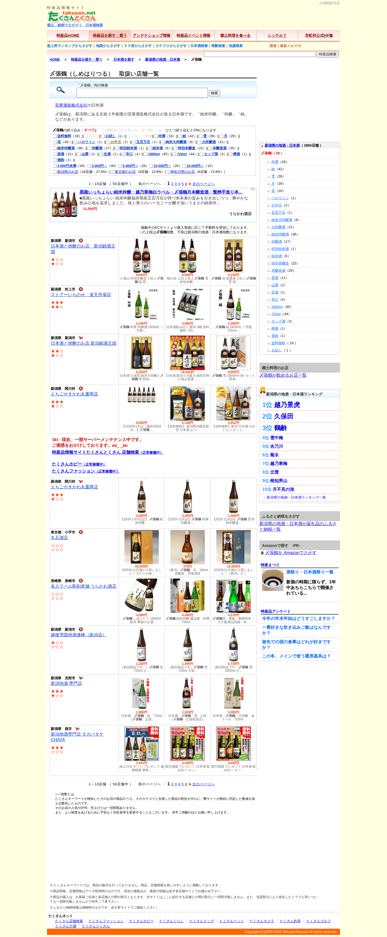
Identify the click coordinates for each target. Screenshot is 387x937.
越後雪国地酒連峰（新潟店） (79, 635)
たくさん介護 (65, 926)
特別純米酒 (126, 148)
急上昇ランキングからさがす (69, 46)
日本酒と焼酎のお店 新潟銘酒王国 (83, 343)
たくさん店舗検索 (69, 921)
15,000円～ (193, 166)
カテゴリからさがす (171, 46)
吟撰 (159, 136)
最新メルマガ (290, 46)
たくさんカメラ (262, 921)
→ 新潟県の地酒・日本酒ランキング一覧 (294, 497)
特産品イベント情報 (193, 35)
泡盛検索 (236, 46)
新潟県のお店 (65, 172)
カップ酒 (208, 154)
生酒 (105, 154)
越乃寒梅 (278, 463)
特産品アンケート (276, 611)
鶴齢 (280, 427)
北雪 (274, 472)
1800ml (152, 154)
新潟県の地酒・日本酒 (282, 145)
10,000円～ (160, 166)
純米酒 (155, 148)
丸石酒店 (59, 537)
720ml (179, 154)
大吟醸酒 (206, 142)
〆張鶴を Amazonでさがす (288, 552)
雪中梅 (276, 437)
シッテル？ (277, 35)
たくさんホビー (141, 921)
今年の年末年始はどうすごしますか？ (298, 618)
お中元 (276, 205)
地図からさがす (108, 46)
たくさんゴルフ (318, 921)
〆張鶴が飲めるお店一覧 (283, 375)
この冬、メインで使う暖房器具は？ (296, 656)
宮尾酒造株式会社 (71, 105)
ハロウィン (84, 142)
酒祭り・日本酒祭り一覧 (310, 572)
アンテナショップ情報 (151, 35)
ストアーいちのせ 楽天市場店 (81, 294)
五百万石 (141, 142)
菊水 (274, 455)
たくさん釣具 (290, 921)
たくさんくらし (171, 921)
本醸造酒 (217, 148)
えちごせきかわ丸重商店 (74, 394)
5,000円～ (128, 166)
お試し (108, 136)
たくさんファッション (106, 921)
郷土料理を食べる (235, 35)
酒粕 (58, 160)
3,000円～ (97, 166)
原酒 (58, 154)
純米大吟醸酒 (174, 142)
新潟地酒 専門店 (66, 683)
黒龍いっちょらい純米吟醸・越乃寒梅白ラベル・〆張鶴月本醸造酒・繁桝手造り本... (161, 192)
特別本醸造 (184, 148)
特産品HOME (67, 35)
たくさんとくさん (96, 926)
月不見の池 (283, 489)
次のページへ (201, 184)
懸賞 (273, 46)
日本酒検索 (199, 46)
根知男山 (278, 480)
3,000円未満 (64, 166)
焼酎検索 (218, 46)
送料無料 (62, 136)
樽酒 (234, 154)
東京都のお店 (123, 172)
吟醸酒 (94, 148)
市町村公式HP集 (319, 35)
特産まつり (270, 565)
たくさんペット (232, 921)
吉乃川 (276, 446)
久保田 (283, 416)
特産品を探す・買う (110, 35)
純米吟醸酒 (64, 148)
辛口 (127, 154)
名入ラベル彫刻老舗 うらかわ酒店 (83, 586)
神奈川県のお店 (180, 172)
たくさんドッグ (201, 921)
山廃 (82, 154)
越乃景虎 (287, 404)
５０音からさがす (138, 46)
